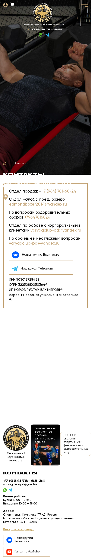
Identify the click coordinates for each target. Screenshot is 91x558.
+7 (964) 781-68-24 (47, 29)
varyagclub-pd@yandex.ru (56, 230)
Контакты (20, 163)
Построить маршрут (18, 529)
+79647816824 (37, 217)
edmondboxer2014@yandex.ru (38, 204)
